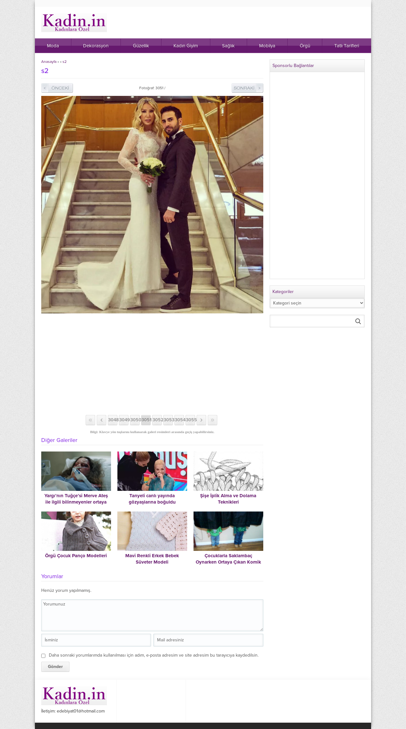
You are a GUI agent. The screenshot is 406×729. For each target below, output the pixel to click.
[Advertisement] (152, 364)
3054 (179, 420)
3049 (123, 420)
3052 (157, 420)
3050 (135, 420)
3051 (146, 420)
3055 (190, 420)
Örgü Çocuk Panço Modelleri (76, 555)
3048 (112, 420)
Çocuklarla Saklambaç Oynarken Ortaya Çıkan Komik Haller (228, 562)
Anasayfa (48, 61)
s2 (64, 61)
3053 (168, 420)
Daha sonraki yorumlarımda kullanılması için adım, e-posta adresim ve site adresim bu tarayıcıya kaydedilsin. (154, 655)
